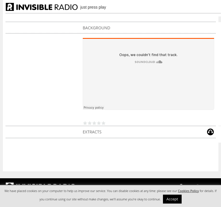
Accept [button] (172, 199)
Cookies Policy (188, 191)
